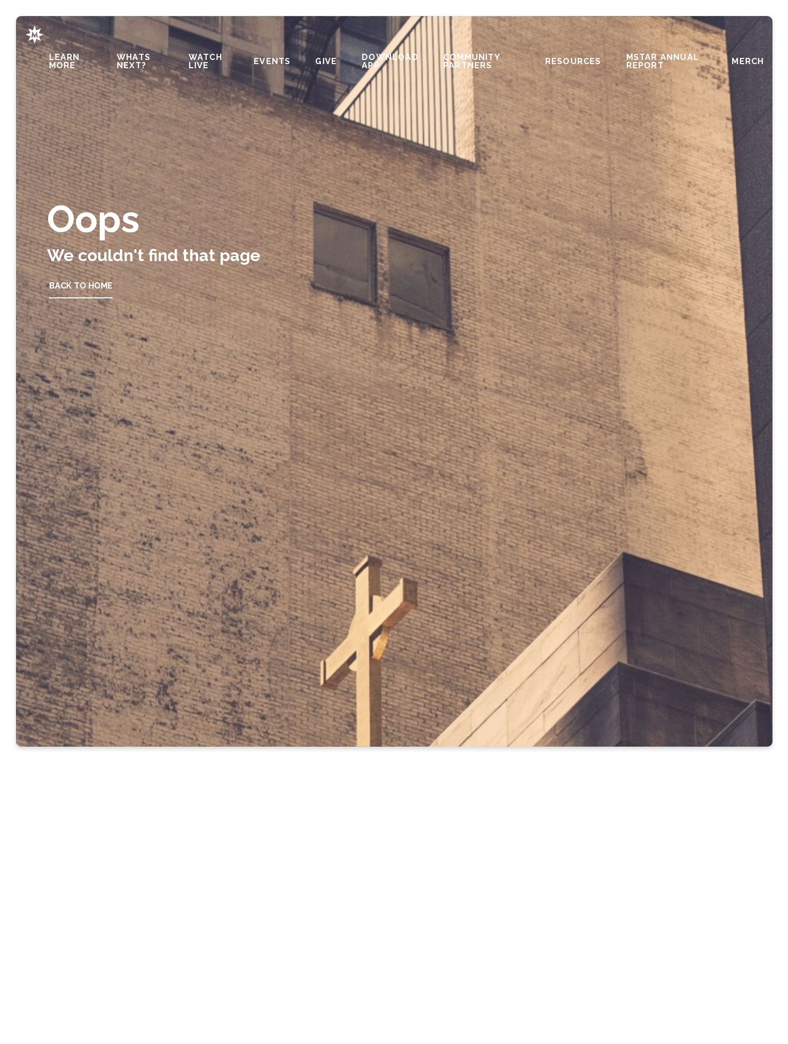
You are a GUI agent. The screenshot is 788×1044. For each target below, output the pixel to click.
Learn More (64, 61)
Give (326, 61)
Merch (748, 61)
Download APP (390, 61)
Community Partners (471, 61)
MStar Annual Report (662, 61)
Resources (573, 61)
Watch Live (205, 61)
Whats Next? (133, 61)
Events (272, 61)
